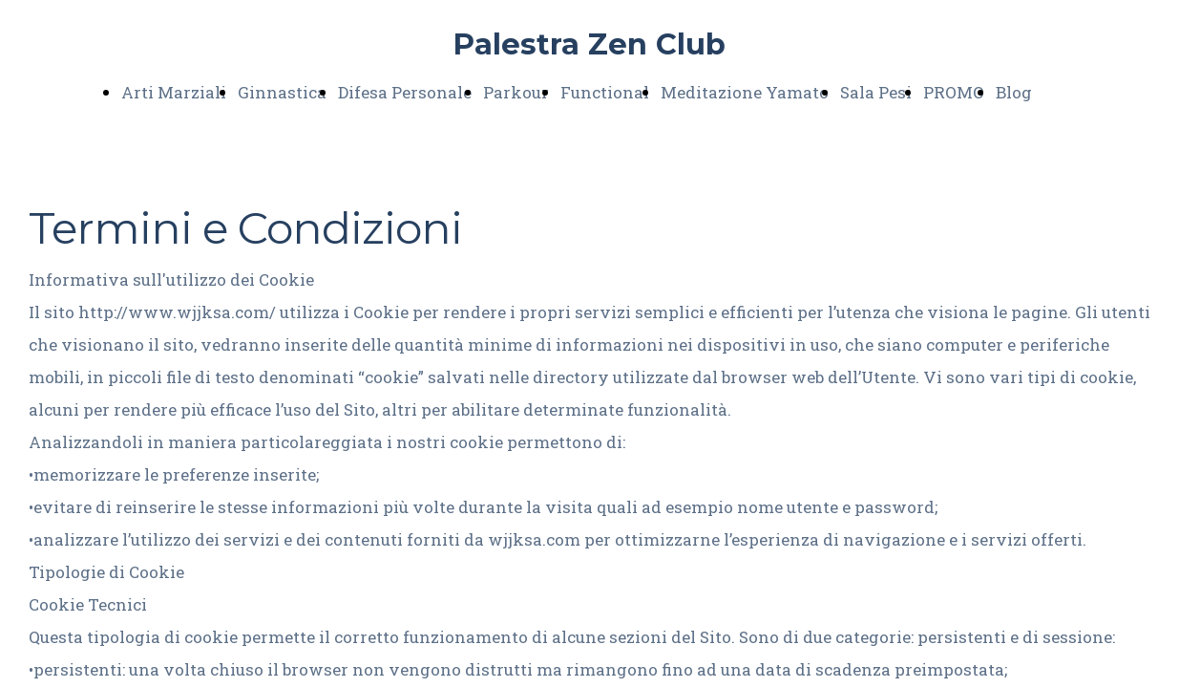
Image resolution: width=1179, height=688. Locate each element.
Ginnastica (282, 92)
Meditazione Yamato (745, 92)
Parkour (516, 92)
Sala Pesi (876, 92)
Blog (1014, 92)
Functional (604, 92)
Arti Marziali (173, 92)
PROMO (953, 92)
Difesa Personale (405, 92)
